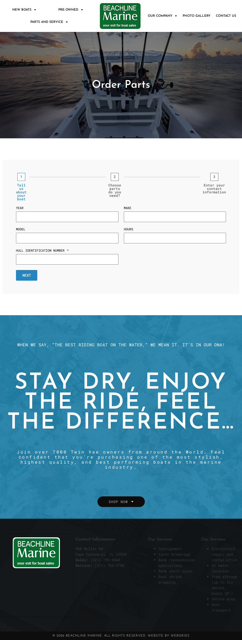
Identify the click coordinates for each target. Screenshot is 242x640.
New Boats (24, 10)
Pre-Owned (70, 10)
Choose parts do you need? (114, 190)
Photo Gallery (196, 16)
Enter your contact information (214, 189)
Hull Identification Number (41, 250)
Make (127, 208)
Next (26, 275)
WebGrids (180, 635)
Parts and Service (49, 22)
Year (19, 208)
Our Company (162, 16)
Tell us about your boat (21, 192)
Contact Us (226, 16)
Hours (128, 229)
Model (20, 229)
